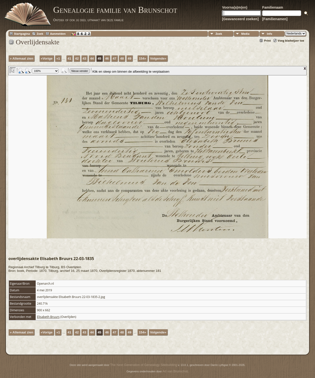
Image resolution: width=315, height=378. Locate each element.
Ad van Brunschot (175, 371)
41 (69, 58)
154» (142, 58)
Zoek (40, 33)
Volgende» (158, 58)
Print (267, 40)
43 (84, 58)
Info (269, 33)
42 (77, 58)
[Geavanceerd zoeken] (240, 19)
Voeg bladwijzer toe (291, 40)
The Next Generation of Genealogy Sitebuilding (143, 365)
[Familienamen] (274, 19)
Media (245, 33)
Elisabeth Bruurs (48, 317)
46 (107, 58)
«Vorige (47, 58)
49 (129, 58)
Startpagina (22, 33)
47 (114, 58)
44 (92, 58)
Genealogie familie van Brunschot (115, 10)
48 (122, 58)
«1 (58, 58)
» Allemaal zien (21, 58)
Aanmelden (58, 33)
